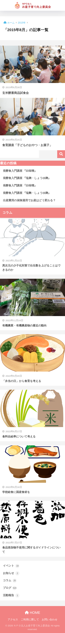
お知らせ (11, 573)
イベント (11, 566)
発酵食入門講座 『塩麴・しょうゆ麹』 (27, 192)
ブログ (10, 588)
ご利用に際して (30, 619)
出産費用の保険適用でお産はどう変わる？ (29, 200)
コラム (10, 581)
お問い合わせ (49, 619)
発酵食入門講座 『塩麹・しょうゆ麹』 (27, 178)
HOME (32, 612)
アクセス (13, 619)
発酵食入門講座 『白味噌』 (20, 170)
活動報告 (11, 595)
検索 (61, 154)
